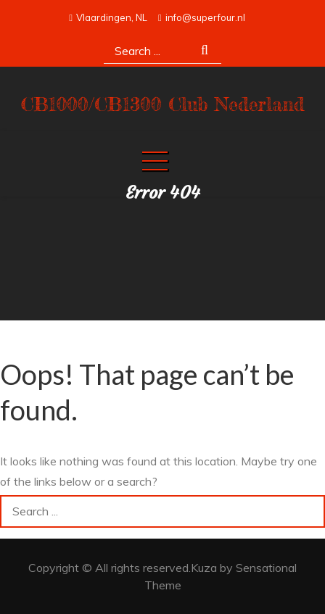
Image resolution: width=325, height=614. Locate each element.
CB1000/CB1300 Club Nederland (163, 104)
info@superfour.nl (201, 17)
